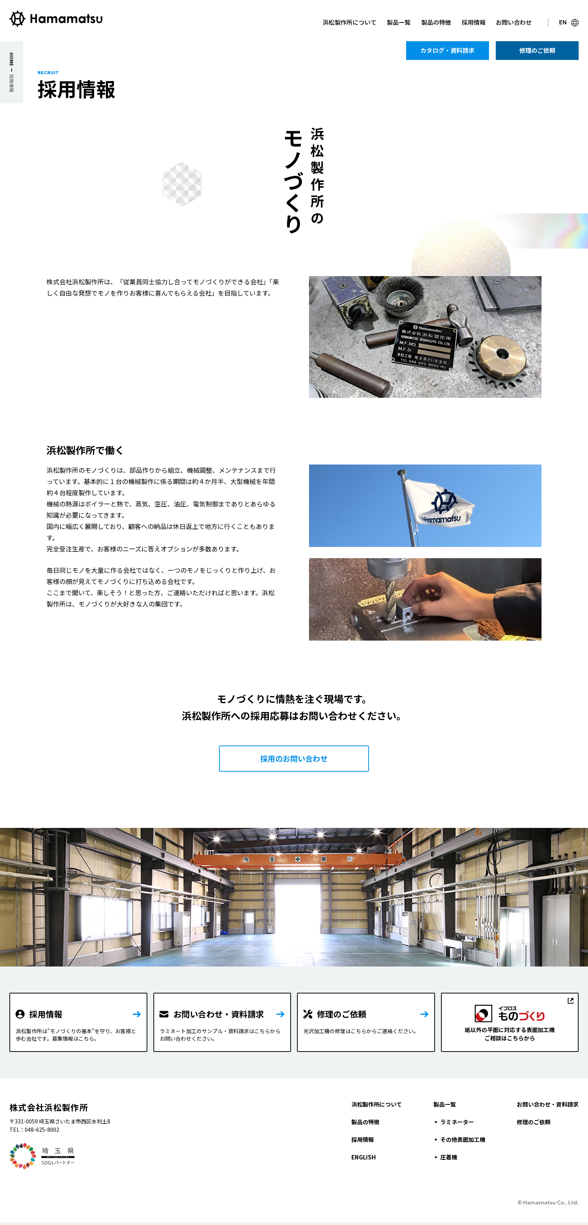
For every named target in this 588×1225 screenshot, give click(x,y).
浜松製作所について (376, 1104)
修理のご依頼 (533, 1122)
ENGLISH (363, 1157)
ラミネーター (457, 1122)
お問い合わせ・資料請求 (548, 1104)
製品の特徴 (365, 1122)
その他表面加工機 (462, 1139)
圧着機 (448, 1157)
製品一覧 (445, 1104)
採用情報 (362, 1139)
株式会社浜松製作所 (48, 1107)
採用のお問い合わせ (294, 758)
